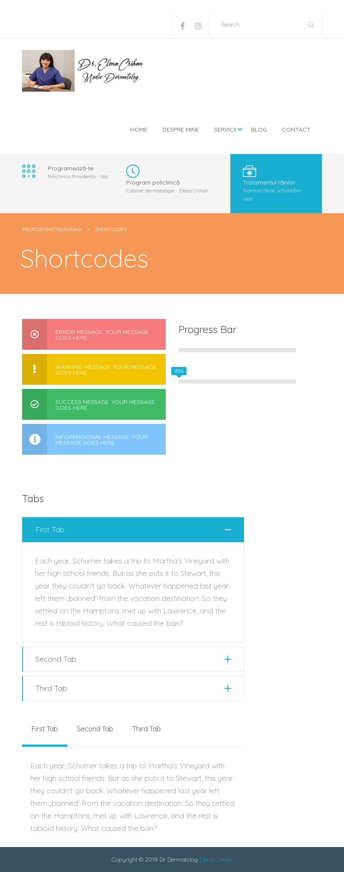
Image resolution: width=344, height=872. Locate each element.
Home (138, 129)
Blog (259, 129)
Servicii (225, 129)
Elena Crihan (215, 859)
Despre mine (180, 129)
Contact (296, 129)
